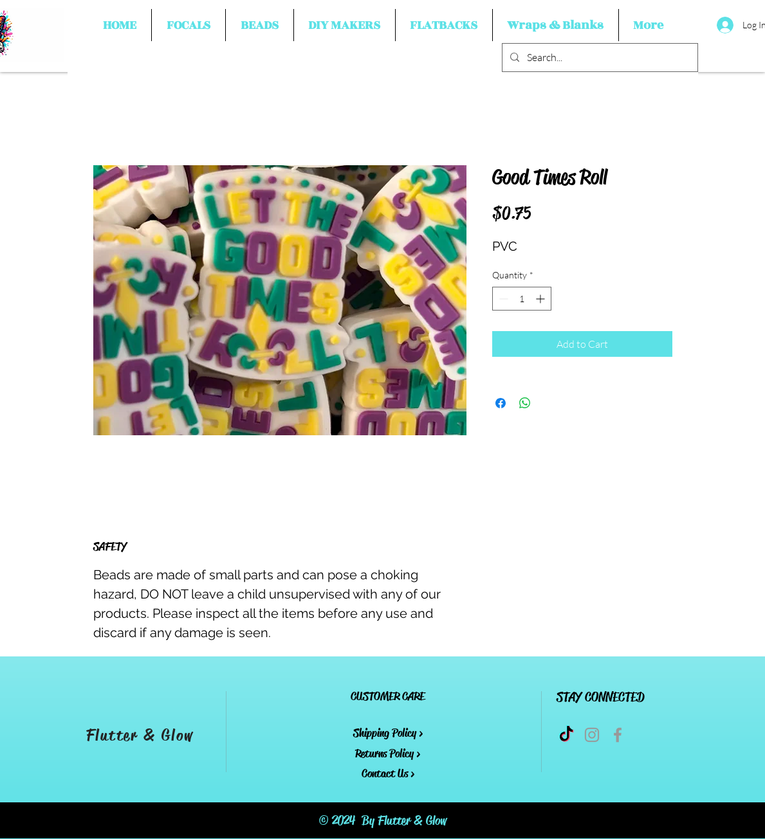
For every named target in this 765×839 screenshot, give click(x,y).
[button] (188, 25)
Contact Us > (388, 773)
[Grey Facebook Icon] (617, 734)
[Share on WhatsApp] (525, 403)
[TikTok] (566, 734)
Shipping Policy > (388, 733)
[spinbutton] (521, 298)
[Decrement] (502, 298)
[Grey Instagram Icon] (592, 734)
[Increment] (541, 298)
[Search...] (598, 57)
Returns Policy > (387, 753)
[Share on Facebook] (500, 403)
